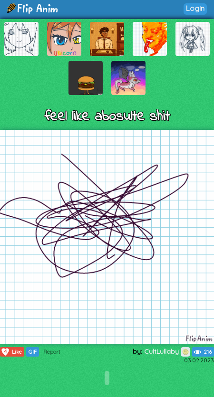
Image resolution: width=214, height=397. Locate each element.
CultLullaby (167, 351)
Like (11, 352)
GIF (33, 352)
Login (195, 8)
